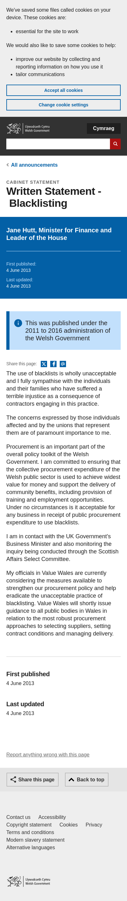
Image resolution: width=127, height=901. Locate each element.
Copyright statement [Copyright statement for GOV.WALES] (28, 824)
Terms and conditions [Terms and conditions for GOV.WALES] (30, 832)
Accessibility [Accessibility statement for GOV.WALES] (52, 817)
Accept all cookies (63, 90)
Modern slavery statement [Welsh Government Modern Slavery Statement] (35, 840)
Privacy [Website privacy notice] (94, 824)
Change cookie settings (63, 104)
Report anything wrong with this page (47, 754)
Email (63, 364)
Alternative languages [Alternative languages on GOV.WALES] (30, 847)
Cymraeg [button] (103, 128)
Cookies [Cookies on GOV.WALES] (68, 824)
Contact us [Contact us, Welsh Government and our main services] (18, 817)
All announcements (34, 165)
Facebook (53, 364)
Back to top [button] (90, 779)
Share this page (36, 779)
